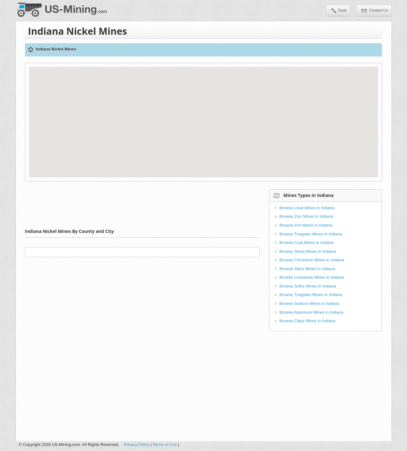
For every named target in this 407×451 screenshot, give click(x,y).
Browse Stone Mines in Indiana (307, 251)
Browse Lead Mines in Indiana (306, 207)
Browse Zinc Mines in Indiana (306, 216)
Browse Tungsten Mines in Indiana (310, 234)
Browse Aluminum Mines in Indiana (311, 312)
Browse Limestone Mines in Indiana (311, 277)
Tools (339, 11)
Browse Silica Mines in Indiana (307, 268)
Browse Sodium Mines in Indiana (309, 303)
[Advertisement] (142, 203)
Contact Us (375, 11)
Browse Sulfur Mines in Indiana (307, 286)
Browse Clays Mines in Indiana (307, 320)
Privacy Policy (136, 444)
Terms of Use (165, 444)
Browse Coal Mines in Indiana (306, 242)
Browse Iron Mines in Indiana (305, 225)
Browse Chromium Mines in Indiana (311, 260)
